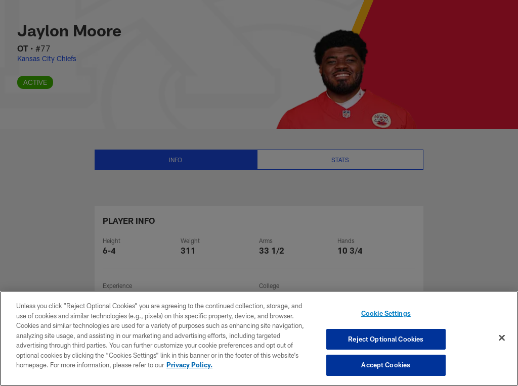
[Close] (502, 338)
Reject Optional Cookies (385, 339)
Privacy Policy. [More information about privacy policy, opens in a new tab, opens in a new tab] (189, 365)
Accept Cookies (385, 365)
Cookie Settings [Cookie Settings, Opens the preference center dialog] (386, 313)
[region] (259, 338)
